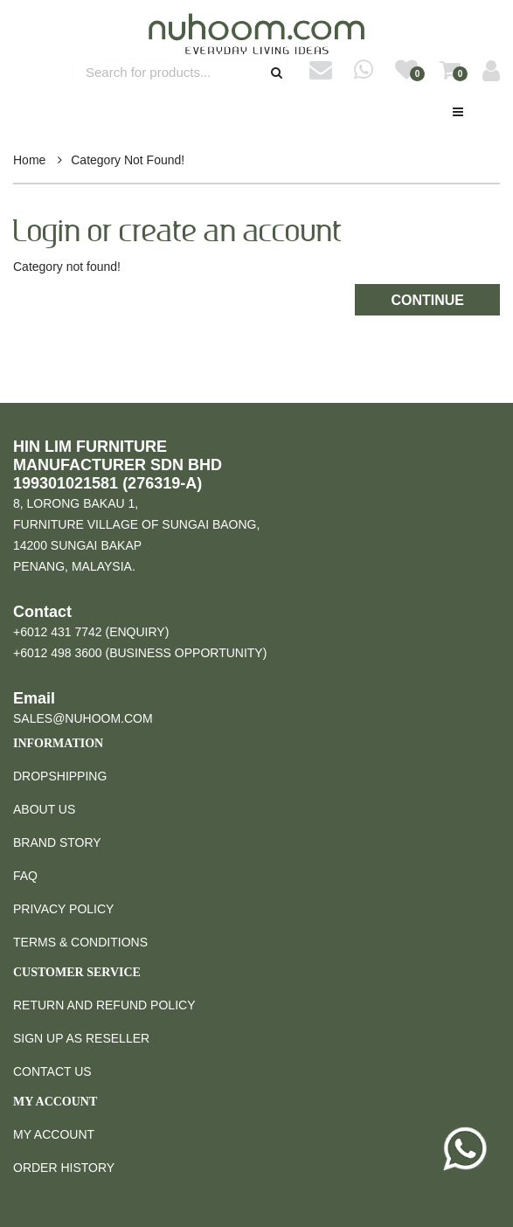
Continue (427, 300)
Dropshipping (60, 776)
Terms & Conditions (80, 942)
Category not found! (127, 160)
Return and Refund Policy (104, 1005)
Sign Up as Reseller (81, 1038)
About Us (44, 809)
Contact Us (52, 1071)
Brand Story (57, 842)
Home (29, 160)
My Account (53, 1134)
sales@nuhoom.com (83, 718)
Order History (63, 1168)
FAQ (25, 876)
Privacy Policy (63, 909)
